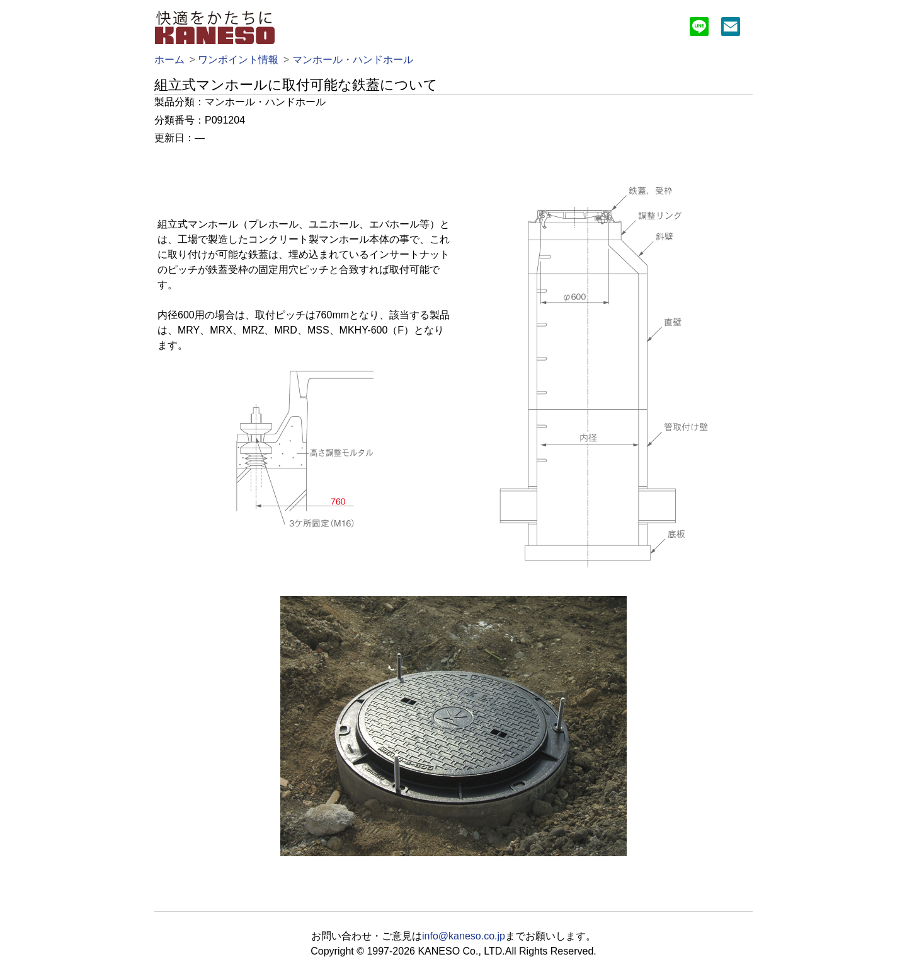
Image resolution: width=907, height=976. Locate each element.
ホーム (169, 59)
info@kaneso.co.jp (463, 936)
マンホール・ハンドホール (352, 59)
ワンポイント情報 (238, 59)
